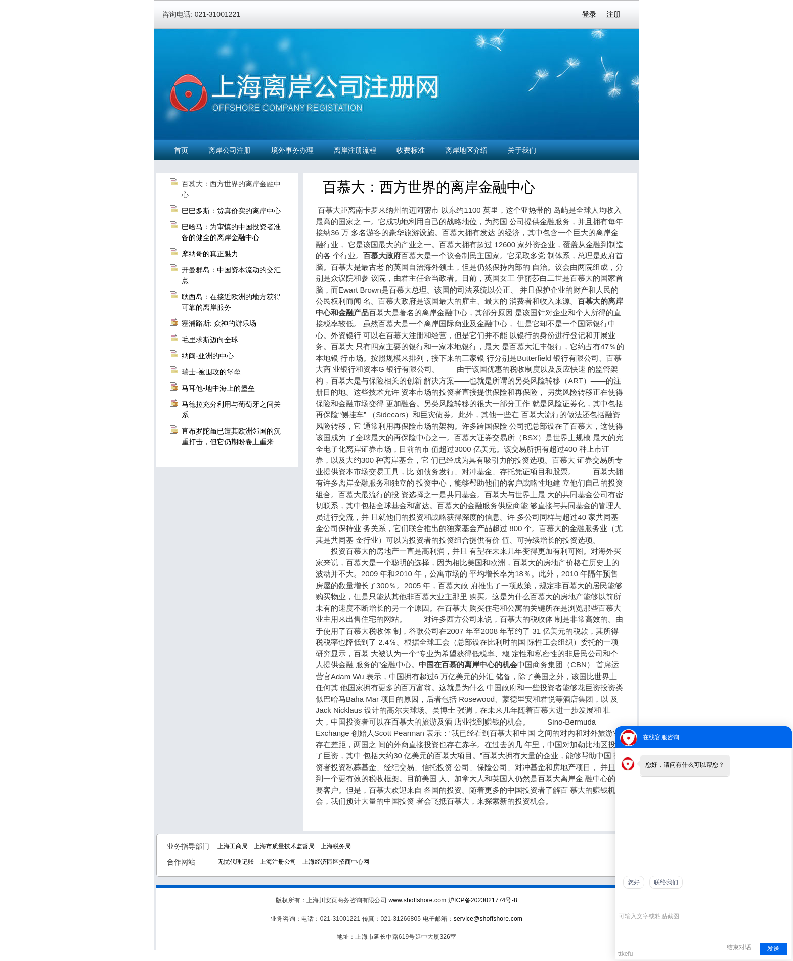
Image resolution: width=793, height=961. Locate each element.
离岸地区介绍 (466, 150)
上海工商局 (232, 846)
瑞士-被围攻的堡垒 (211, 372)
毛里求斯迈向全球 (210, 339)
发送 (773, 948)
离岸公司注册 (229, 150)
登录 (589, 14)
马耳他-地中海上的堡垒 (218, 388)
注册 (613, 14)
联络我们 (666, 882)
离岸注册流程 (355, 150)
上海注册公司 (278, 862)
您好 (634, 882)
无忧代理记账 (235, 862)
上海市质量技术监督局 (284, 846)
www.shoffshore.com (417, 900)
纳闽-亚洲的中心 (208, 356)
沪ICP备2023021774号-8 (482, 900)
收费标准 (410, 150)
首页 (181, 150)
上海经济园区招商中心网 (335, 862)
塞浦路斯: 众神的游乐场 (219, 323)
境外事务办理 (292, 150)
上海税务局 (336, 846)
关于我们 (522, 150)
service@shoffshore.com (488, 918)
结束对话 (739, 947)
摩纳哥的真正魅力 (210, 254)
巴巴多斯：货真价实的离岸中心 (231, 211)
